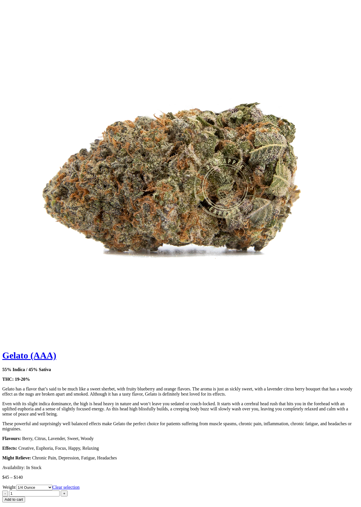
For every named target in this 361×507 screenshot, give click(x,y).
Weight (9, 487)
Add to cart (14, 499)
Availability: (13, 467)
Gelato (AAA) (29, 355)
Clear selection (66, 487)
